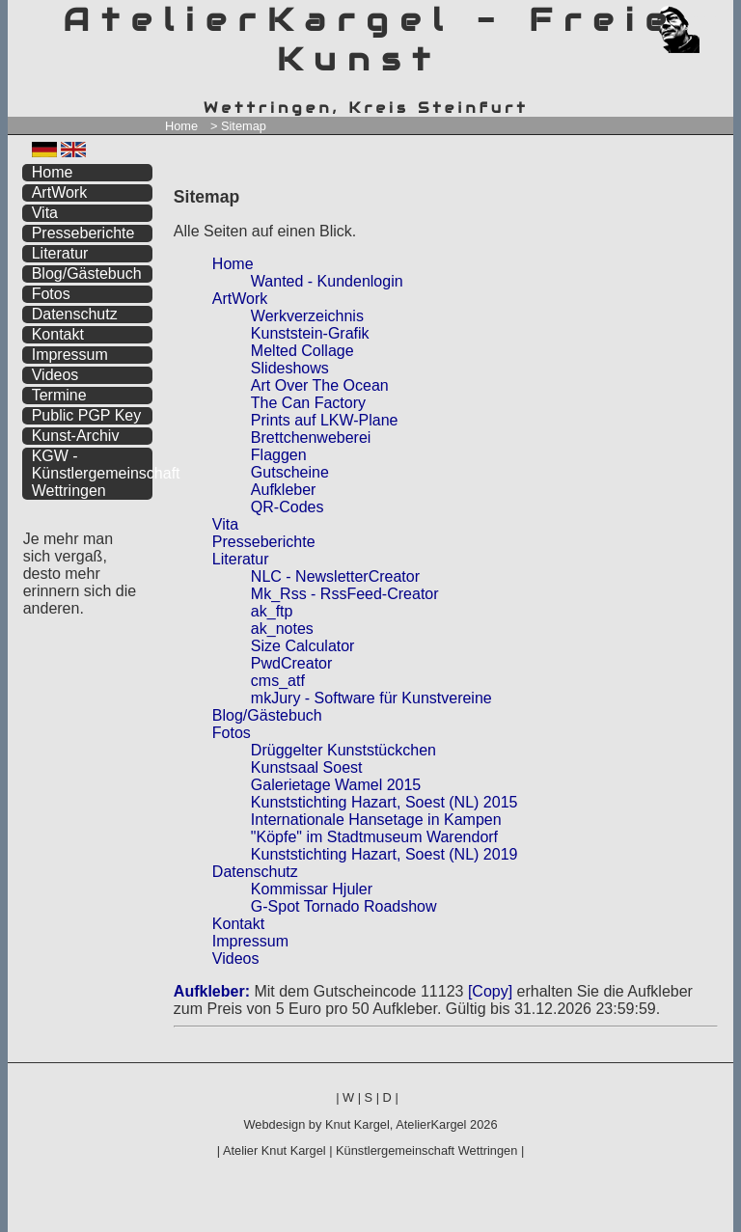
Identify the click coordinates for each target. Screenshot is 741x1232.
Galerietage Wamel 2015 (336, 785)
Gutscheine (290, 472)
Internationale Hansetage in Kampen (376, 819)
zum (720, 16)
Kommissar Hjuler (311, 889)
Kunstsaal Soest (307, 767)
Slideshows (290, 368)
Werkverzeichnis (307, 316)
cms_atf (278, 680)
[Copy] (490, 991)
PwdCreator (291, 663)
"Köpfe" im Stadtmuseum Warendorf (374, 837)
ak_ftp (272, 611)
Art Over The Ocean (320, 385)
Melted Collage (302, 350)
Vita (225, 524)
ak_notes (282, 628)
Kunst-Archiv (76, 435)
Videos (236, 958)
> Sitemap (238, 126)
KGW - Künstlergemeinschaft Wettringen (92, 473)
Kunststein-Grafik (310, 333)
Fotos (231, 733)
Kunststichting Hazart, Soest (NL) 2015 (384, 802)
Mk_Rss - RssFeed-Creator (345, 594)
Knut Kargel (357, 1124)
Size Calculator (303, 646)
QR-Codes (287, 507)
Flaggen (279, 455)
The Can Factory (308, 403)
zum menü (696, 16)
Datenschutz (255, 871)
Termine (59, 395)
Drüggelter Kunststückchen (343, 750)
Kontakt (238, 924)
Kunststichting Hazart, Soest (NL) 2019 (384, 854)
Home (181, 126)
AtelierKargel (431, 1124)
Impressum (250, 941)
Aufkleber (283, 489)
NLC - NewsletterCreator (335, 576)
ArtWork (239, 298)
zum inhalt (707, 16)
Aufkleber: (212, 991)
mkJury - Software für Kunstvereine (371, 698)
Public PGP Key (87, 415)
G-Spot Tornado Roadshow (344, 906)
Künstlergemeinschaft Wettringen (426, 1150)
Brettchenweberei (311, 437)
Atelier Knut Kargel (274, 1150)
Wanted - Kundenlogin (327, 281)
